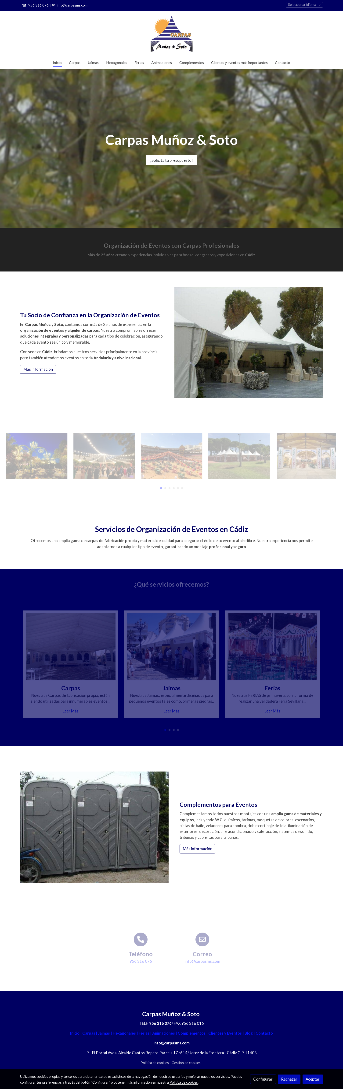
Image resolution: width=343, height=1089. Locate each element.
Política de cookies (155, 1063)
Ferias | (145, 1033)
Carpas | (89, 1033)
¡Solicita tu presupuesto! (171, 160)
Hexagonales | (125, 1033)
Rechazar (289, 1079)
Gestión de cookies (186, 1063)
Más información (38, 369)
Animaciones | (164, 1033)
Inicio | (76, 1033)
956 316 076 (38, 5)
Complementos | (193, 1033)
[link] (171, 33)
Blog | (249, 1033)
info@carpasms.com (71, 5)
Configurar (263, 1079)
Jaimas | (105, 1033)
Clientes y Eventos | (226, 1033)
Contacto (264, 1033)
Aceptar (313, 1079)
